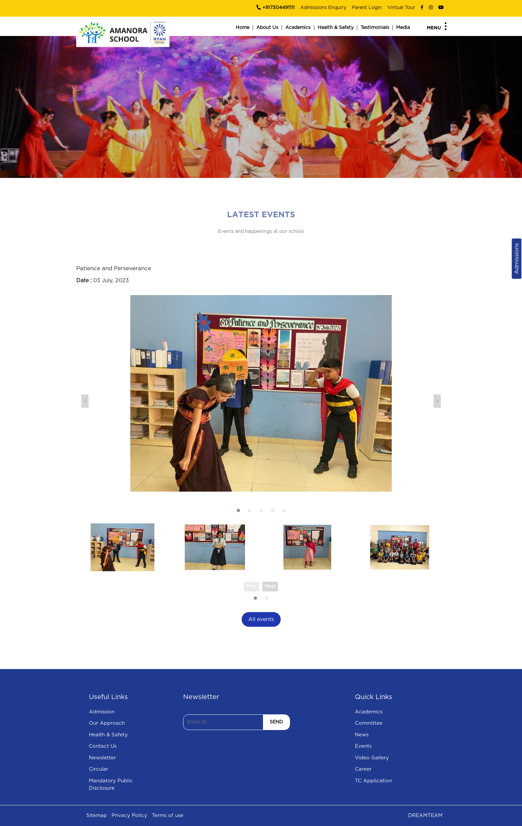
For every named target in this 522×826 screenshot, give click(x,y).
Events (363, 746)
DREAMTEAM (425, 815)
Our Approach (107, 723)
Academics (298, 27)
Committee (369, 723)
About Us (267, 27)
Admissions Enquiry (323, 7)
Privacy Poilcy (129, 815)
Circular (98, 769)
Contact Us (103, 746)
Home (242, 27)
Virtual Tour (401, 7)
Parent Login (367, 7)
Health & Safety (336, 27)
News (362, 734)
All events (261, 619)
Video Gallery (372, 757)
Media (403, 27)
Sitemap (96, 815)
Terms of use (167, 815)
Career (363, 769)
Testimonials (375, 27)
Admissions (516, 258)
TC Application (373, 780)
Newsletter (102, 757)
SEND (276, 722)
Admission (102, 711)
